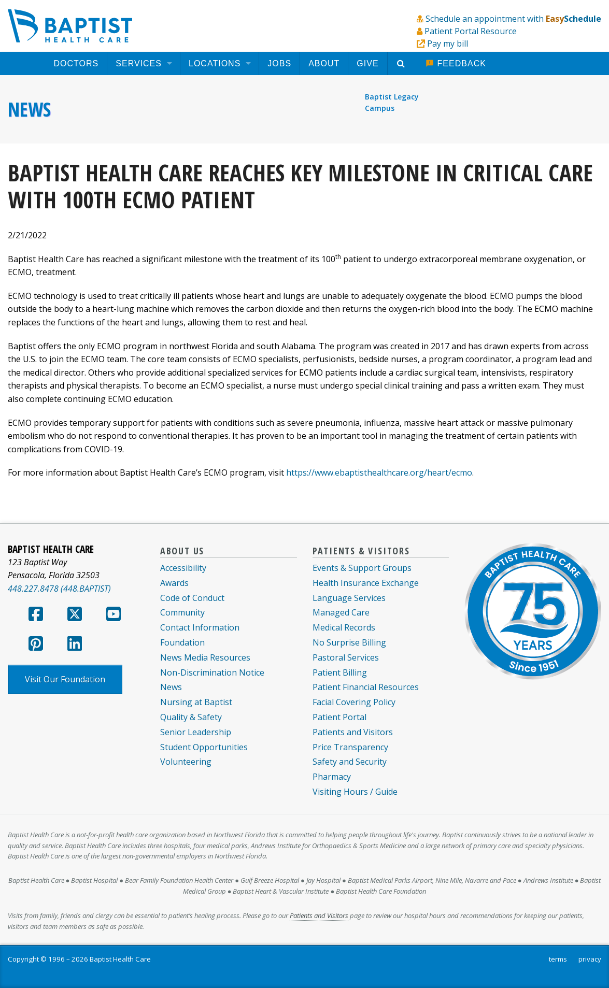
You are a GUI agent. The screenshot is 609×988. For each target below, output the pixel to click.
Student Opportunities (204, 747)
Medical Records (344, 627)
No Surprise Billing (349, 642)
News (29, 109)
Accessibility (183, 568)
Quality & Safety (191, 717)
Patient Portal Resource (470, 31)
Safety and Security (350, 761)
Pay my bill (447, 43)
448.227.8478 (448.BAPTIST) (59, 588)
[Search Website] (402, 63)
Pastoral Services (346, 657)
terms (558, 959)
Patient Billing (340, 672)
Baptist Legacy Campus (392, 102)
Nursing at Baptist (196, 702)
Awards (174, 583)
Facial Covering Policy (354, 702)
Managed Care (341, 612)
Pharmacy (332, 776)
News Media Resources (205, 657)
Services (139, 63)
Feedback (456, 63)
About (323, 63)
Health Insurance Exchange (366, 583)
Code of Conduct (192, 598)
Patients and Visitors (353, 732)
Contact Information (199, 627)
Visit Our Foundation (65, 679)
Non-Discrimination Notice (212, 672)
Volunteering (185, 761)
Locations (214, 63)
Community (182, 612)
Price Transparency (350, 747)
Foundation (182, 642)
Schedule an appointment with (513, 18)
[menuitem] (76, 63)
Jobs (279, 63)
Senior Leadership (195, 732)
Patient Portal (339, 717)
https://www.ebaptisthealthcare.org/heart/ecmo (379, 472)
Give (367, 63)
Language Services (349, 598)
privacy (589, 959)
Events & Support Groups (362, 568)
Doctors (76, 63)
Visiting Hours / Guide (355, 791)
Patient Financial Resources (366, 687)
